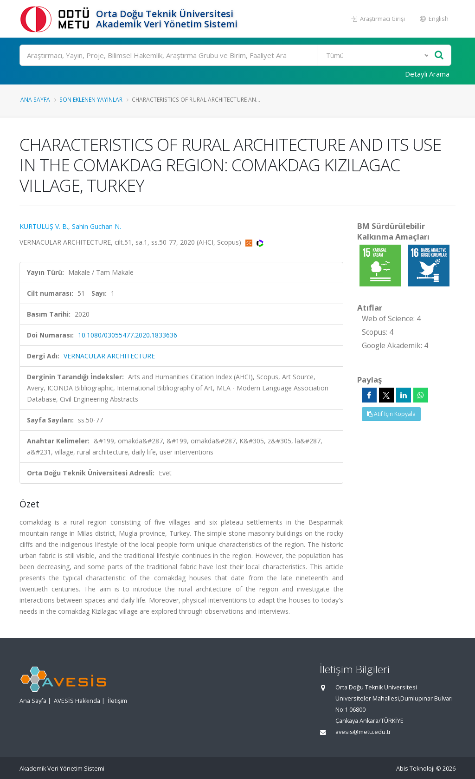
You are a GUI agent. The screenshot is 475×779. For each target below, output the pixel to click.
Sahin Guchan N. (96, 226)
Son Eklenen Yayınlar (90, 99)
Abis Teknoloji (415, 769)
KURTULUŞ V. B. (43, 226)
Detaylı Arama (427, 73)
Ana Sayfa (35, 99)
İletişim (117, 701)
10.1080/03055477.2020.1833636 (127, 335)
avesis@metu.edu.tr (363, 732)
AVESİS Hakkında (77, 701)
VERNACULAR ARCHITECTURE (109, 355)
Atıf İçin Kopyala (391, 414)
